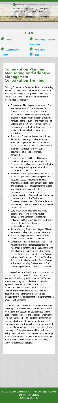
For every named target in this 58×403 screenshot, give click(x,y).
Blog (37, 54)
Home (9, 39)
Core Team (40, 49)
